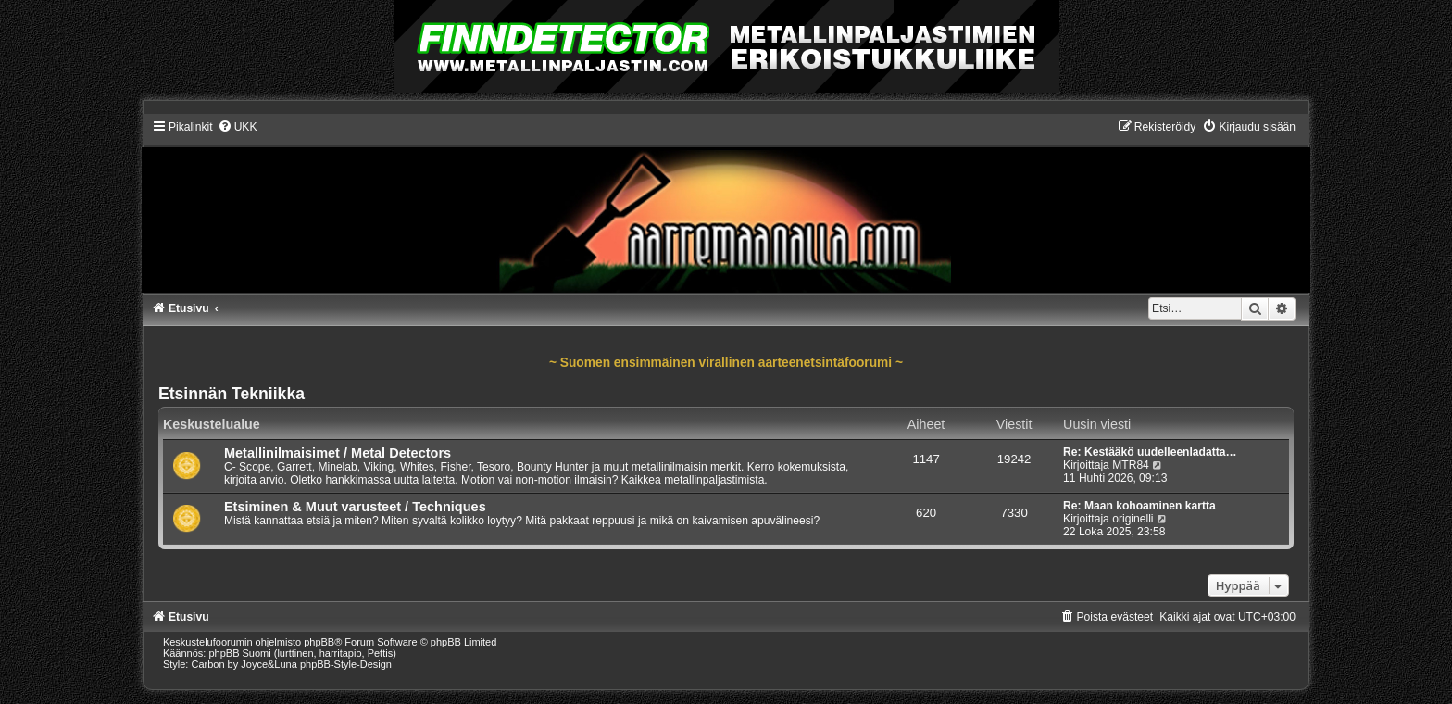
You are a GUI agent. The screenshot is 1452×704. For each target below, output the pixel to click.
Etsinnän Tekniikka (231, 393)
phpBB (319, 641)
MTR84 (1130, 465)
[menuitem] (237, 126)
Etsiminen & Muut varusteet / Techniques (355, 506)
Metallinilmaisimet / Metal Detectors (337, 453)
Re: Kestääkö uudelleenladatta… (1150, 452)
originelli (1132, 518)
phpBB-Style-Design (346, 664)
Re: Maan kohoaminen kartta (1139, 505)
